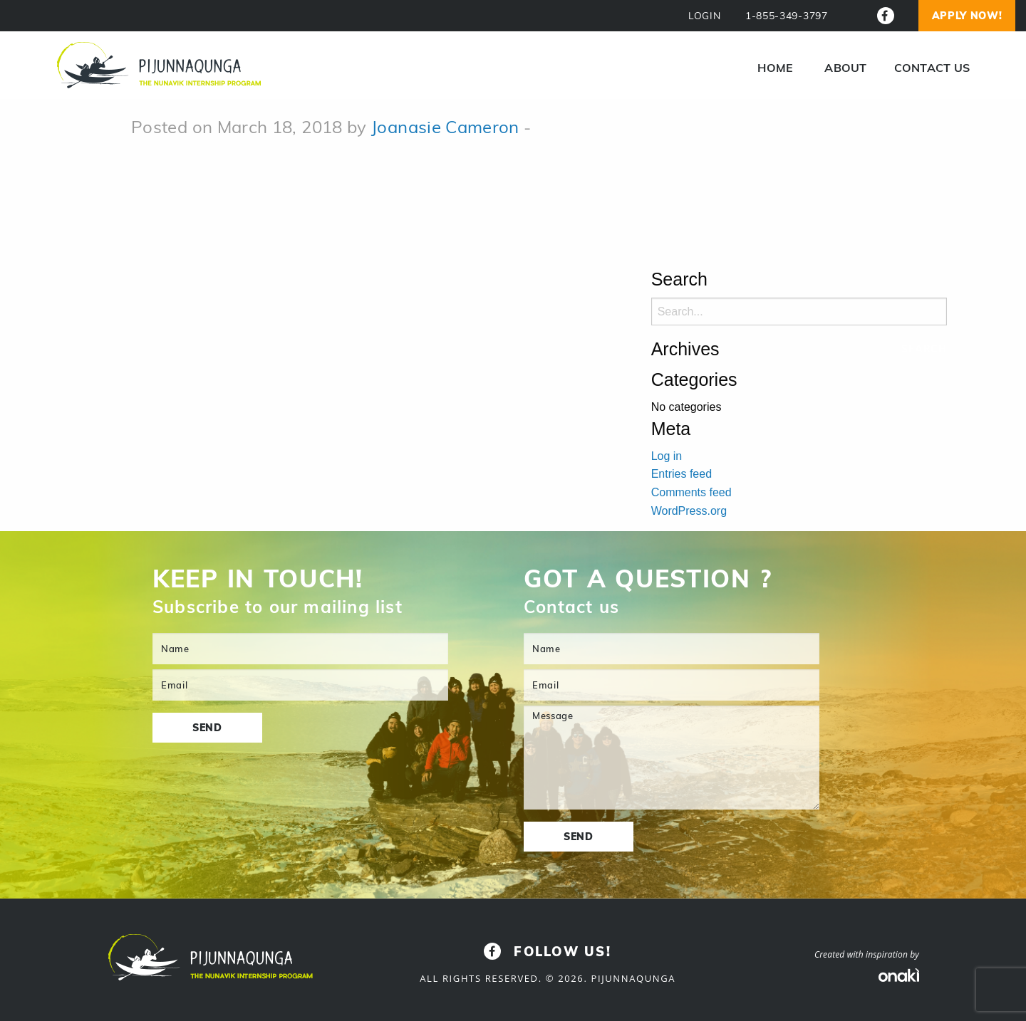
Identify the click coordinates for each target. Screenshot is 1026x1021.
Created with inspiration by (866, 954)
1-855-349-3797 (786, 16)
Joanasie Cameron (445, 126)
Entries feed (681, 474)
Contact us (932, 68)
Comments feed (691, 492)
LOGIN (704, 16)
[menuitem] (775, 67)
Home (775, 68)
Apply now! (967, 15)
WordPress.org (689, 511)
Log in (667, 456)
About (845, 68)
